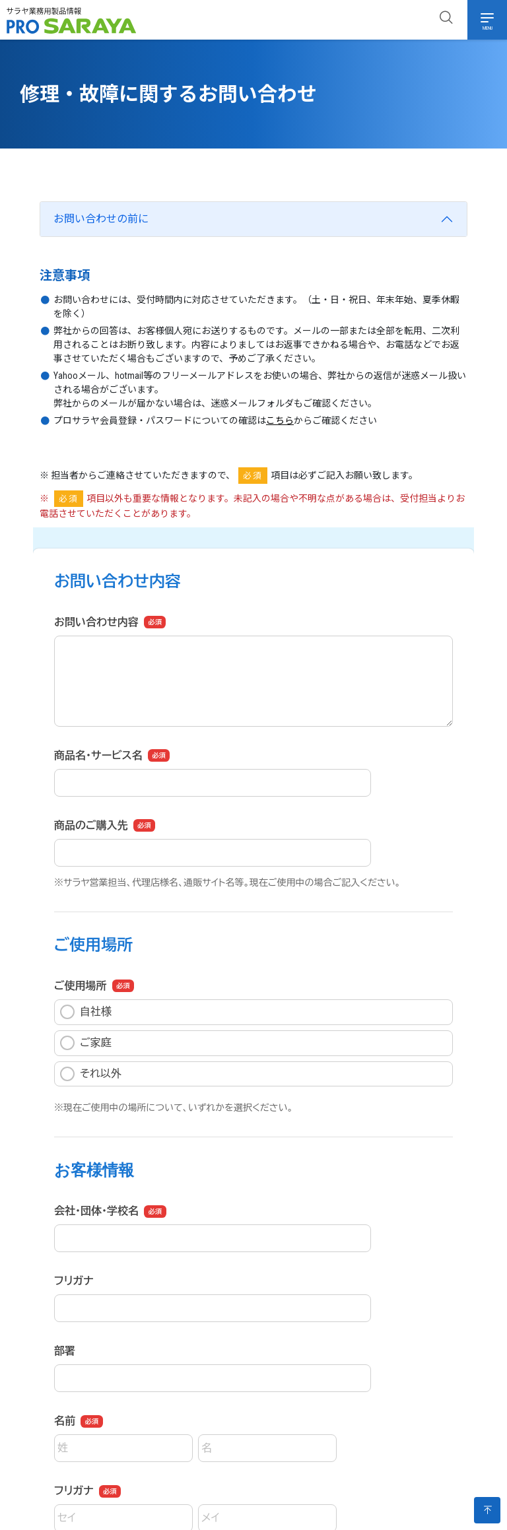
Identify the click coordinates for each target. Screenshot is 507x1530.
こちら (280, 420)
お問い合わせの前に (101, 219)
